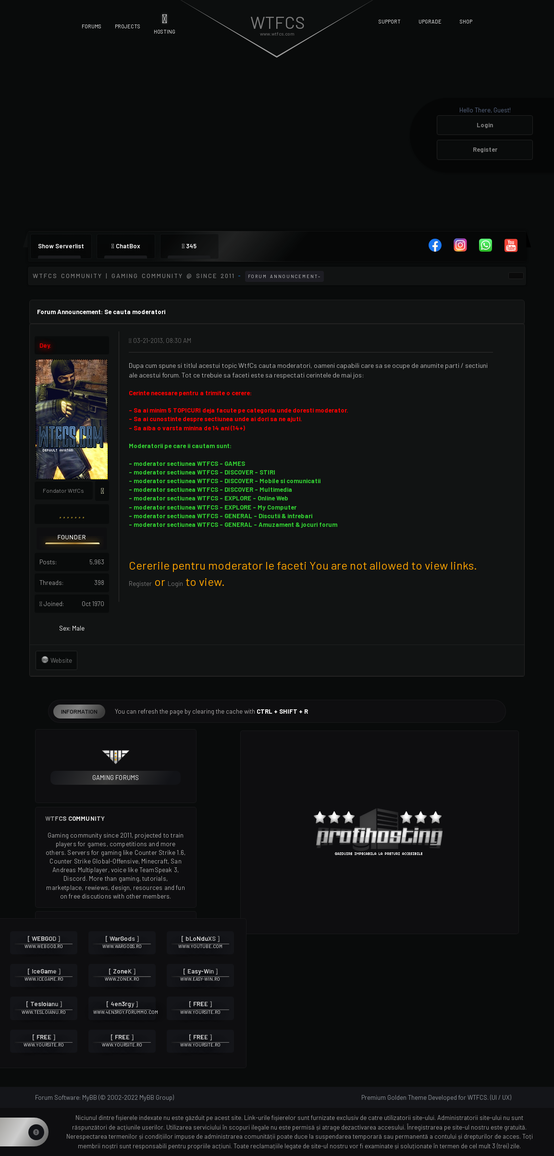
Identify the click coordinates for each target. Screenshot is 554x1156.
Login (485, 125)
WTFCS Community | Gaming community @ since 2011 (134, 276)
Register (485, 149)
